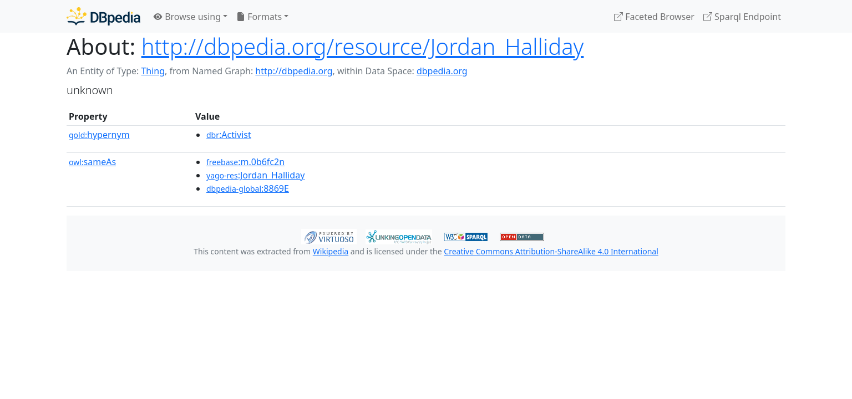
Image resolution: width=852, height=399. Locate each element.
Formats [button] (259, 17)
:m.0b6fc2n (245, 162)
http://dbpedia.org (293, 71)
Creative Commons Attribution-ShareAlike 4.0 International (551, 251)
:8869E (247, 188)
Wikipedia (330, 251)
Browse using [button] (187, 17)
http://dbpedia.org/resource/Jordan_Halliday (362, 46)
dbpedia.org (442, 71)
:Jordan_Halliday (255, 175)
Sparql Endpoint (742, 17)
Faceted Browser (654, 17)
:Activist (228, 135)
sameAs (92, 162)
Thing (153, 71)
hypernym (99, 135)
